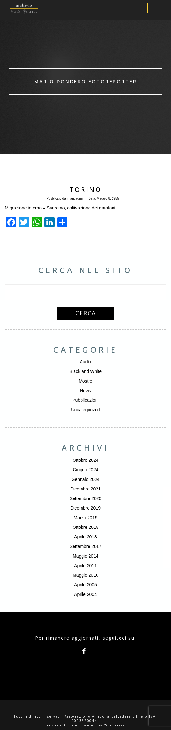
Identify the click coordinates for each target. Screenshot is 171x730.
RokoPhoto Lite (62, 725)
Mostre (85, 381)
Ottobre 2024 (86, 460)
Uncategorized (85, 409)
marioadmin (75, 198)
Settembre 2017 (86, 546)
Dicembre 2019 (85, 508)
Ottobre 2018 (86, 527)
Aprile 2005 (85, 584)
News (85, 390)
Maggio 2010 (85, 575)
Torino (85, 189)
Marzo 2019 (85, 517)
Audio (85, 361)
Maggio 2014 (85, 556)
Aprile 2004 (85, 594)
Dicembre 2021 (85, 488)
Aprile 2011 (85, 565)
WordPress (114, 725)
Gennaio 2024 (86, 479)
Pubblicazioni (85, 400)
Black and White (85, 371)
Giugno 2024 (85, 469)
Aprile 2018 (85, 536)
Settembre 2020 (86, 498)
